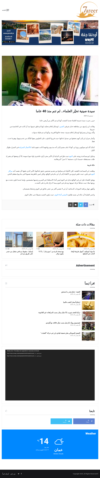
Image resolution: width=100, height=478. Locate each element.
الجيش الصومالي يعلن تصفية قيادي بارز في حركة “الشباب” (60, 333)
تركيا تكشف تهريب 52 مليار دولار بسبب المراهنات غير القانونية (59, 312)
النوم (71, 156)
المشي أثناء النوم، (60, 195)
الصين (62, 126)
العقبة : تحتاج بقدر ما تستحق (70, 292)
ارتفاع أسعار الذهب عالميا (71, 302)
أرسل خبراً (5, 474)
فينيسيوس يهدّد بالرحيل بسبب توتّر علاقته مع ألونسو (63, 323)
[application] (50, 375)
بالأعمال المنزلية (25, 147)
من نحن (12, 474)
